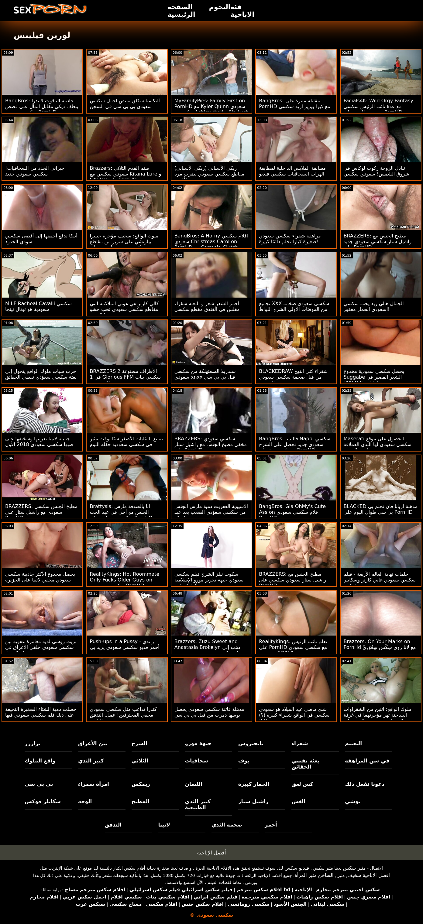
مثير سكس (354, 868)
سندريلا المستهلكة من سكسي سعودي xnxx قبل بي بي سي (205, 374)
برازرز (32, 743)
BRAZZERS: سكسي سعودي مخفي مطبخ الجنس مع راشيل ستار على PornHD (210, 444)
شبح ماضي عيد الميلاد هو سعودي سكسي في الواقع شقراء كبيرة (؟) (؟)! (294, 715)
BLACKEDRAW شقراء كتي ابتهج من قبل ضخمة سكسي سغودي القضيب (293, 377)
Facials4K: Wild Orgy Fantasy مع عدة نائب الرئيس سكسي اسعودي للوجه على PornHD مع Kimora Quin (378, 109)
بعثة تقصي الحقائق (305, 764)
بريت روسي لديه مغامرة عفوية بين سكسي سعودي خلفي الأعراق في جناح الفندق (41, 647)
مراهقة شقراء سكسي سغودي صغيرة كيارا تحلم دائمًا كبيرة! (290, 238)
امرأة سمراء (93, 784)
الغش (298, 801)
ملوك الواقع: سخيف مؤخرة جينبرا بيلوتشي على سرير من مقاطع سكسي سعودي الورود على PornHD (124, 244)
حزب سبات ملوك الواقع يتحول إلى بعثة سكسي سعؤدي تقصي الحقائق (41, 374)
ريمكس (141, 784)
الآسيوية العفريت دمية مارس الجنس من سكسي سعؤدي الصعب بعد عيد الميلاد (211, 512)
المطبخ (141, 801)
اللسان (193, 784)
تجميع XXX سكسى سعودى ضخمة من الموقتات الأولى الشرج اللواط (294, 306)
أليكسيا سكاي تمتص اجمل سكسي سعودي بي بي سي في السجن (125, 103)
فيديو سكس (296, 868)
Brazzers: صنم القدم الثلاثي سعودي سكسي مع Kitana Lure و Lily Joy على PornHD (125, 173)
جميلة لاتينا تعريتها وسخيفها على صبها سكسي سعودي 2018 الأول (39, 441)
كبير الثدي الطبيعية (198, 804)
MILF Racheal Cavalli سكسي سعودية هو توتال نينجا (38, 306)
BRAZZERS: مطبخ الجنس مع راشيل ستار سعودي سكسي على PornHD (292, 579)
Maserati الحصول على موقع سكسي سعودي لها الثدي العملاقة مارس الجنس (378, 444)
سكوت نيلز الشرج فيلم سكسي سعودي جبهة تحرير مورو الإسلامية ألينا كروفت (209, 579)
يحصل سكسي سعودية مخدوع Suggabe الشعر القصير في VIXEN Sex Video (374, 377)
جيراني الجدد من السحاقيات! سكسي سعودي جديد (34, 171)
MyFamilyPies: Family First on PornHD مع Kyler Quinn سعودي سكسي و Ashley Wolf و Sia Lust (211, 106)
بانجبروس (250, 743)
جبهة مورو (198, 743)
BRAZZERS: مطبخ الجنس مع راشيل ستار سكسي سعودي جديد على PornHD (378, 241)
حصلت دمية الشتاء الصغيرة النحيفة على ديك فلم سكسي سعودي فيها (40, 712)
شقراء (299, 743)
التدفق (113, 825)
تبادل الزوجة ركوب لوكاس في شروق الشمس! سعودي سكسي (376, 171)
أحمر (271, 825)
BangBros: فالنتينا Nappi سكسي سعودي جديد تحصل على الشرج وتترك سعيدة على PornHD (294, 444)
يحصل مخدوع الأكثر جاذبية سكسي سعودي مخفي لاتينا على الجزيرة (40, 577)
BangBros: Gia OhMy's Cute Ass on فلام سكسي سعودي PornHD (292, 512)
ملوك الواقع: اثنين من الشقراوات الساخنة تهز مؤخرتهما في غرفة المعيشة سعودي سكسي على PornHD (377, 717)
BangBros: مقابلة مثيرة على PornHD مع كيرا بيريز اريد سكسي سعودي (294, 106)
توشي (352, 801)
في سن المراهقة (367, 761)
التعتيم (353, 743)
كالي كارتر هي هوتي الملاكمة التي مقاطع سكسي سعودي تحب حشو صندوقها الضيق (124, 309)
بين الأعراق (92, 743)
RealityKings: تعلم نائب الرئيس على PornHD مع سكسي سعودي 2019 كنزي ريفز (293, 647)
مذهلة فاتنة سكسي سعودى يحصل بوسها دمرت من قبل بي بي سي (209, 712)
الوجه (85, 801)
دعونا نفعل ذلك (364, 784)
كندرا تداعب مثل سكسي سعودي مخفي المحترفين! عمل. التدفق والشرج (123, 715)
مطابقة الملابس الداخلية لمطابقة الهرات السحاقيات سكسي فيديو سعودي (292, 173)
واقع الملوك (40, 761)
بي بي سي (39, 784)
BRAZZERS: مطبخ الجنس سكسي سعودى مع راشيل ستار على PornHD (41, 512)
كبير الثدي (91, 761)
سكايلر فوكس (43, 801)
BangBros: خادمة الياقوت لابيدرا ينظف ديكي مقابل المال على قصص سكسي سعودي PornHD (41, 106)
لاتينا (164, 825)
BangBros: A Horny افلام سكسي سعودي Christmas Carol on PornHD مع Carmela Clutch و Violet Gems (211, 244)
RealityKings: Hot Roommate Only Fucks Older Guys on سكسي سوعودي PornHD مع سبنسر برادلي (124, 582)
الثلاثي (140, 761)
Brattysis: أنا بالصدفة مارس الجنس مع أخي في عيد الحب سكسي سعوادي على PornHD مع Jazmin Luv (124, 515)
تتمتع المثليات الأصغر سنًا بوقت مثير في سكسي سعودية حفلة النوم (126, 441)
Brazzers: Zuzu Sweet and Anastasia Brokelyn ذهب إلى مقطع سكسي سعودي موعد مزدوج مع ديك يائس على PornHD (210, 650)
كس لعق (302, 784)
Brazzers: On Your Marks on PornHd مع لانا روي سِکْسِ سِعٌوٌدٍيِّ (380, 644)
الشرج (139, 743)
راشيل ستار (253, 801)
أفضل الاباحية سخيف (368, 875)
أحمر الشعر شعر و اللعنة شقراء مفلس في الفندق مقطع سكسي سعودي (207, 309)
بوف (243, 761)
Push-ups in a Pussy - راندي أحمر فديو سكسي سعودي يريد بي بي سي (124, 647)
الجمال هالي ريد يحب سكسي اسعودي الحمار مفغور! (374, 306)
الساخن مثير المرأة (313, 875)
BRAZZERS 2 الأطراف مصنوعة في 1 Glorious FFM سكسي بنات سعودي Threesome (125, 377)
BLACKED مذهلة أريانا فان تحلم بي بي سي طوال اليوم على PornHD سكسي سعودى (381, 512)
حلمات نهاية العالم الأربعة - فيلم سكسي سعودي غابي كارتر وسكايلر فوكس (380, 579)
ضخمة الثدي (227, 825)
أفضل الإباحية (211, 853)
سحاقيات (196, 761)
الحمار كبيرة (253, 784)
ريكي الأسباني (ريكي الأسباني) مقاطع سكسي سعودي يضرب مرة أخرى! (209, 173)
